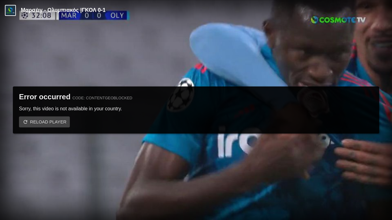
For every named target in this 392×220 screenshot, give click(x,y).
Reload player (48, 121)
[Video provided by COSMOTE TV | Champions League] (10, 10)
